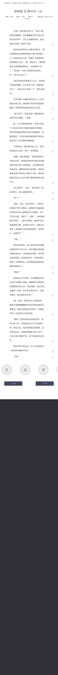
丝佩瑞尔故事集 (16, 3)
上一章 (13, 383)
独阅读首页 (7, 3)
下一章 (44, 383)
